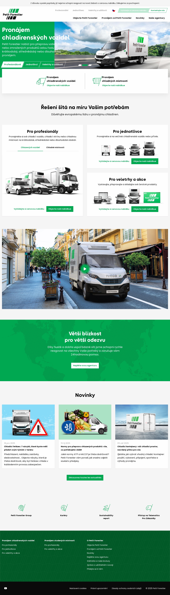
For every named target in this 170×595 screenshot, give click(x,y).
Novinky (140, 18)
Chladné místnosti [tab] (55, 147)
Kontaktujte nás (158, 10)
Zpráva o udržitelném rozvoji (100, 565)
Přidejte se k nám (95, 569)
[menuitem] (61, 10)
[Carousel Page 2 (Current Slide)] (85, 65)
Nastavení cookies (78, 588)
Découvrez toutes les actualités (85, 477)
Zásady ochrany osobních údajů (126, 588)
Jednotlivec (78, 10)
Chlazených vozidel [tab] (30, 147)
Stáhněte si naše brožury (98, 561)
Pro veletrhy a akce (11, 553)
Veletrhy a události (97, 10)
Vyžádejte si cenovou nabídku (133, 10)
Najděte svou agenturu (85, 365)
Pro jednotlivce (9, 549)
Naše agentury (157, 18)
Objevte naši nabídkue (58, 85)
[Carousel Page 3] (90, 65)
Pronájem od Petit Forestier (117, 18)
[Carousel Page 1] (80, 65)
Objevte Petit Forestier (85, 18)
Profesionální (61, 10)
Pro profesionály (9, 545)
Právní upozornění (99, 588)
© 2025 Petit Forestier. (156, 588)
